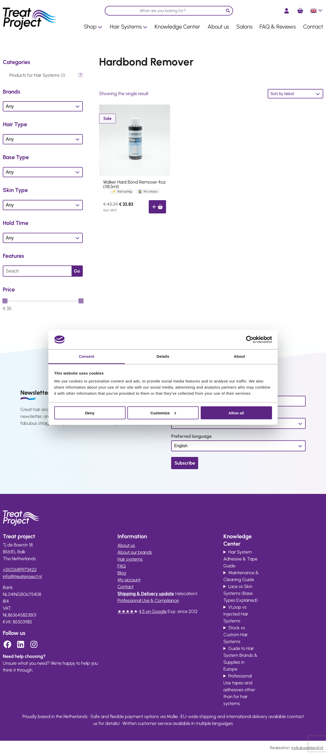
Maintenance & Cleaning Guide (241, 576)
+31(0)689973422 (20, 569)
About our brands (134, 552)
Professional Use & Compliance (148, 600)
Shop (93, 26)
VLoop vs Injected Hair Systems (235, 614)
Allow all (236, 413)
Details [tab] (163, 356)
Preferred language (191, 436)
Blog (121, 573)
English (316, 11)
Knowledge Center (177, 26)
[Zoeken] (228, 11)
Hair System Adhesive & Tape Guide (240, 559)
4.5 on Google (153, 611)
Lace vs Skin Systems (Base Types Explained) (240, 593)
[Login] (286, 11)
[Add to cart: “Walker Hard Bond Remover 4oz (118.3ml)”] (157, 206)
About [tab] (239, 356)
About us (218, 26)
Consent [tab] (86, 356)
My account (129, 580)
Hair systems (130, 559)
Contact (313, 26)
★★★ (123, 611)
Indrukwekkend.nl (307, 747)
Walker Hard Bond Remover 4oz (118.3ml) (134, 184)
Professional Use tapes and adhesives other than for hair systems (239, 689)
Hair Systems (128, 26)
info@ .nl (22, 576)
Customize (163, 413)
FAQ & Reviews (278, 26)
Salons (244, 26)
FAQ (121, 566)
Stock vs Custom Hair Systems (235, 634)
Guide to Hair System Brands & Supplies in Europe (240, 659)
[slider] (4, 300)
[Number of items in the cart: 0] (300, 11)
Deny (89, 413)
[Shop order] (295, 93)
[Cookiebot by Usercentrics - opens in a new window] (249, 339)
